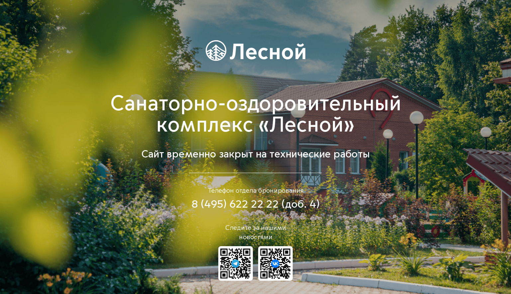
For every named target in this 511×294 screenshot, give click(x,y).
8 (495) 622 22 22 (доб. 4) (255, 204)
